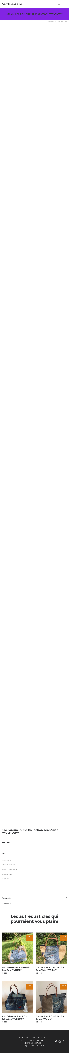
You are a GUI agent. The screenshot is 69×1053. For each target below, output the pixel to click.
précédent (51, 21)
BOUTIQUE (23, 1037)
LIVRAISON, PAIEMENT (36, 1040)
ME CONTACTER (39, 1037)
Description (7, 898)
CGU (20, 1040)
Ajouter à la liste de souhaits (3, 854)
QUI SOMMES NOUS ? (34, 1046)
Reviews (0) (7, 903)
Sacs (10, 874)
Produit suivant (62, 21)
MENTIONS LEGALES (32, 1043)
